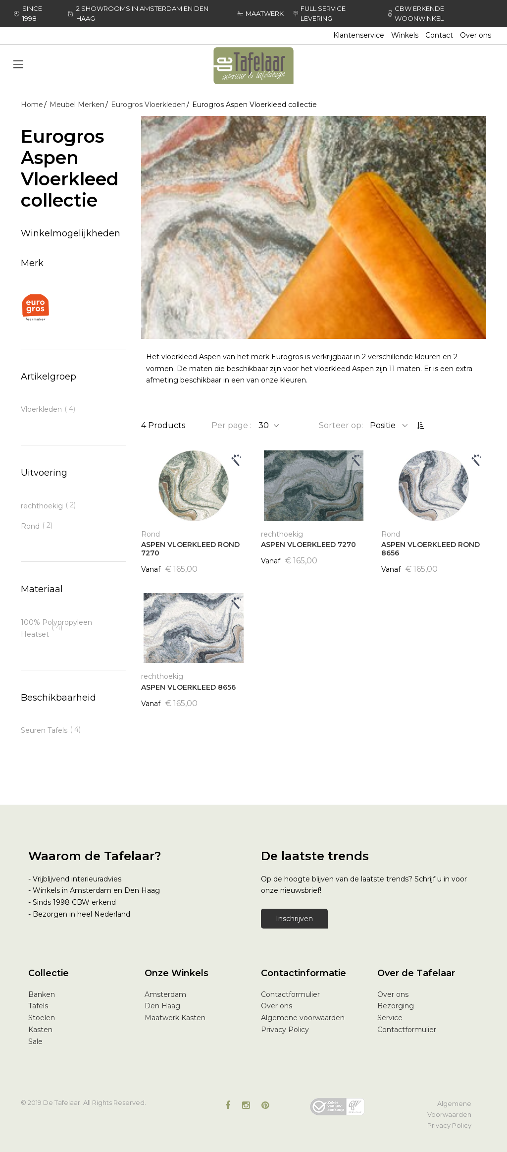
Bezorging (395, 1005)
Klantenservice (358, 35)
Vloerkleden (41, 409)
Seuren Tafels (44, 730)
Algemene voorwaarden (303, 1017)
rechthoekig (42, 505)
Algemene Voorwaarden (449, 1108)
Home (32, 104)
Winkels (404, 35)
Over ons (475, 35)
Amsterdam (165, 994)
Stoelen (41, 1017)
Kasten (40, 1029)
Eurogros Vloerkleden (148, 104)
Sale (35, 1041)
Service (390, 1017)
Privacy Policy (285, 1029)
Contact (439, 35)
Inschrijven (294, 918)
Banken (41, 994)
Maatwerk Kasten (175, 1017)
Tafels (38, 1005)
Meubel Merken (77, 104)
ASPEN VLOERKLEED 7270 (308, 544)
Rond (30, 526)
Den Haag (162, 1005)
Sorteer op (340, 425)
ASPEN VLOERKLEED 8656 (188, 687)
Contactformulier (290, 994)
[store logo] (253, 65)
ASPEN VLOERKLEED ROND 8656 (430, 548)
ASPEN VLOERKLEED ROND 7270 (190, 548)
